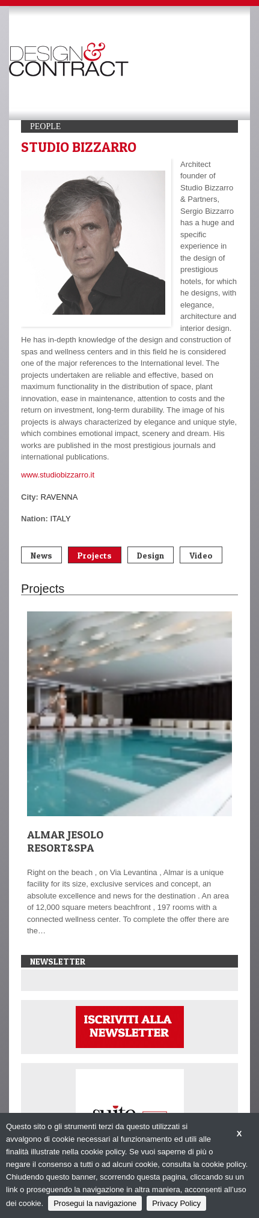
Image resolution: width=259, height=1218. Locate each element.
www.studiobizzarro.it (57, 474)
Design (150, 555)
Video (201, 555)
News (41, 555)
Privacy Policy (176, 1203)
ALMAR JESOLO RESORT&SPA (65, 841)
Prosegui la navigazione (94, 1203)
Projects (95, 555)
